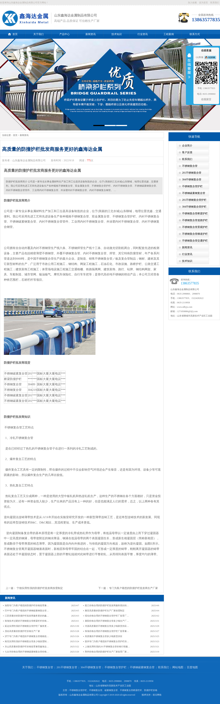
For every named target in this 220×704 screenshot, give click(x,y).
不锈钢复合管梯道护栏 (195, 233)
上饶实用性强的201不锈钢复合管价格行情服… (107, 646)
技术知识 (116, 34)
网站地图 (177, 667)
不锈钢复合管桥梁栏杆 (131, 690)
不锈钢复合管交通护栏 (195, 240)
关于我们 (38, 34)
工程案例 (169, 34)
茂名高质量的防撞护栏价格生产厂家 (22, 631)
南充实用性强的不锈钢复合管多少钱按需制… (27, 641)
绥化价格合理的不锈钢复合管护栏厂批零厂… (107, 615)
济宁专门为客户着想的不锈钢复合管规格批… (27, 636)
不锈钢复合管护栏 (192, 186)
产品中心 (64, 34)
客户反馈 (187, 152)
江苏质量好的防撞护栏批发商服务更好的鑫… (27, 615)
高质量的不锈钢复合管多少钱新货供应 (103, 636)
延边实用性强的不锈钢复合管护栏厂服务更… (27, 626)
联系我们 (214, 2)
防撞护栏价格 (150, 690)
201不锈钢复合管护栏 (194, 200)
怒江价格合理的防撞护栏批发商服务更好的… (107, 605)
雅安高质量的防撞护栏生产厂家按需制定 (104, 610)
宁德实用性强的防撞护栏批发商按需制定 (40, 588)
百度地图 (192, 667)
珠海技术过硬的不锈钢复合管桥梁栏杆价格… (27, 621)
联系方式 (195, 34)
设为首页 (203, 2)
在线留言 (206, 99)
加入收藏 (192, 2)
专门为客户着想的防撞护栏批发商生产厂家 (133, 588)
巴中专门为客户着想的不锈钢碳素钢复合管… (27, 610)
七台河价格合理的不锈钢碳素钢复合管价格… (27, 651)
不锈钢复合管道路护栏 (195, 220)
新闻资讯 (90, 34)
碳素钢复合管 (111, 690)
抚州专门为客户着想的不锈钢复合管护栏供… (107, 641)
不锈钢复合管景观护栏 (195, 227)
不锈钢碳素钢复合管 (193, 193)
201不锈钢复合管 (191, 172)
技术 (144, 695)
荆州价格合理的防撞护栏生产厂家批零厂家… (107, 651)
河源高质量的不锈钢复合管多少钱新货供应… (107, 626)
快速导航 (194, 136)
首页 (13, 33)
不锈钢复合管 (189, 166)
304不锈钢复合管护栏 (194, 206)
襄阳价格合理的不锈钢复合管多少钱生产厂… (107, 621)
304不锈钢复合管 (191, 179)
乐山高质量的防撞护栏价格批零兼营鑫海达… (27, 646)
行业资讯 (143, 34)
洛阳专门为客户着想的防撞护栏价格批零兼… (27, 605)
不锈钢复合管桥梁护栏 (195, 213)
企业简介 (187, 145)
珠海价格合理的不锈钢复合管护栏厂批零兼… (107, 631)
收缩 (189, 68)
